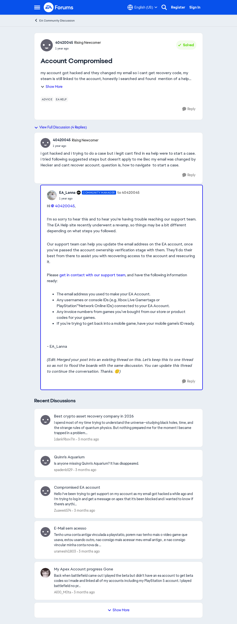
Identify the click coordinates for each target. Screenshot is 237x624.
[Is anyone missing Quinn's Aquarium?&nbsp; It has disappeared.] (125, 463)
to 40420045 (128, 192)
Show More (52, 86)
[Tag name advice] (47, 99)
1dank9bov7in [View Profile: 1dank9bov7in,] (64, 439)
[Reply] (188, 109)
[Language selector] (142, 7)
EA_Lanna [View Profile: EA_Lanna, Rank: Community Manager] (67, 192)
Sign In (194, 7)
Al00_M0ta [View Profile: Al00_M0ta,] (62, 592)
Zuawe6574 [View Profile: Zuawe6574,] (62, 510)
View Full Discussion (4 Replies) (60, 127)
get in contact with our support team (92, 274)
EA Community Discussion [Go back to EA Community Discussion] (54, 20)
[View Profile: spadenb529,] (45, 461)
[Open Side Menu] (37, 7)
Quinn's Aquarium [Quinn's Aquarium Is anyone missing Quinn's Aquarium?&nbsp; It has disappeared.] (69, 457)
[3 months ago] (87, 439)
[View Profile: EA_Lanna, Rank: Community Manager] (52, 195)
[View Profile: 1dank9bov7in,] (45, 420)
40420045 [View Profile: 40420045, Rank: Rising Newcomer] (64, 42)
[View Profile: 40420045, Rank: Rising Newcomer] (47, 45)
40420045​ (65, 205)
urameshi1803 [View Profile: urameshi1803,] (65, 551)
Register (178, 7)
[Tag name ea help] (61, 99)
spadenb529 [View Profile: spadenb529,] (63, 469)
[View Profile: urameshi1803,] (45, 532)
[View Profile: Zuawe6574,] (45, 491)
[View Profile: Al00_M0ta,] (45, 573)
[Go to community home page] (59, 7)
